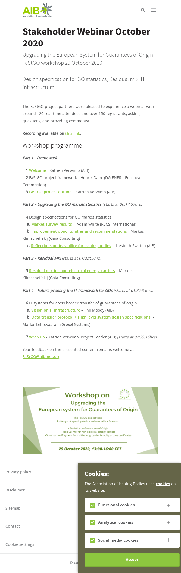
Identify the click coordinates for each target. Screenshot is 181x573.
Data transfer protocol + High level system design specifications (91, 317)
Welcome (38, 170)
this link (72, 133)
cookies (163, 488)
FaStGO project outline (50, 191)
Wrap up (37, 337)
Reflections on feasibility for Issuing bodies (71, 245)
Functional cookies (116, 510)
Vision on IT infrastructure (55, 310)
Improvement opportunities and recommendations (79, 231)
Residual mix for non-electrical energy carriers (72, 270)
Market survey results (51, 224)
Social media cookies (118, 545)
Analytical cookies (115, 527)
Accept (132, 565)
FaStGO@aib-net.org (41, 356)
